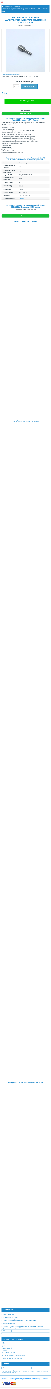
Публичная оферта (9, 1331)
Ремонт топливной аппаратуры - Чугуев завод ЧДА (19, 1320)
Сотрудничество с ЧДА (10, 1317)
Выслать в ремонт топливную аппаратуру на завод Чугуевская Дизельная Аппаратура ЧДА (23, 1327)
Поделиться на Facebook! (11, 74)
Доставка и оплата (9, 1323)
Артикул (20, 25)
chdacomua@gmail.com (14, 1358)
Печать (5, 93)
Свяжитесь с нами (8, 1314)
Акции (4, 1334)
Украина (21, 198)
